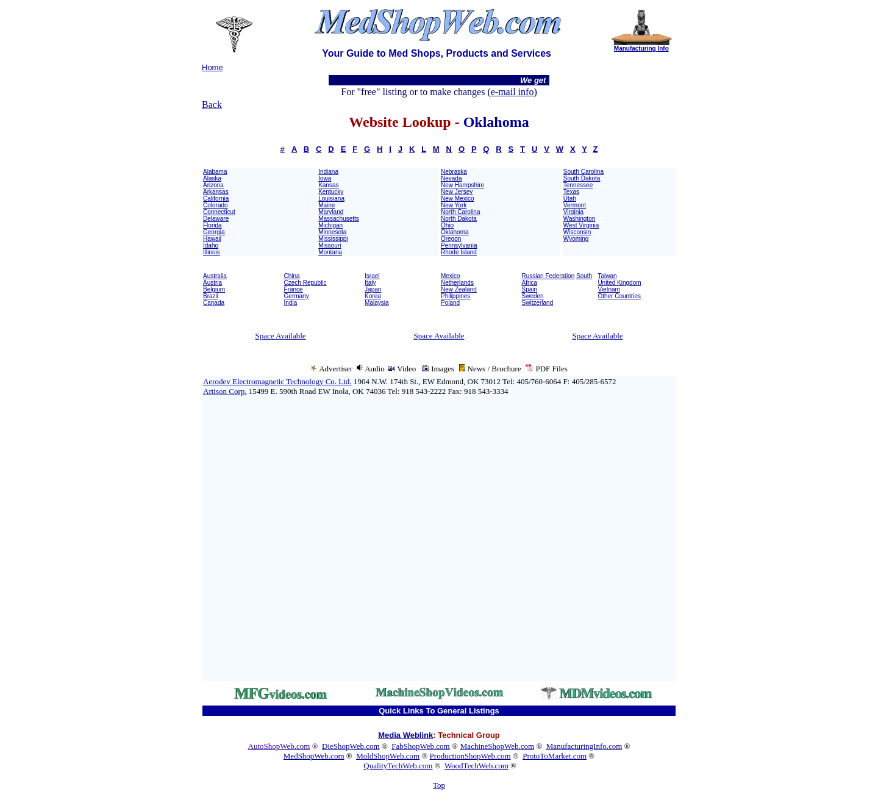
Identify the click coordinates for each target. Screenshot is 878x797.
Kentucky (330, 191)
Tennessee (578, 185)
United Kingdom (619, 282)
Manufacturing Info (641, 48)
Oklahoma (455, 232)
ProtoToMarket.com (555, 755)
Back (212, 104)
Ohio (447, 225)
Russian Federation (548, 276)
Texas (571, 191)
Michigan (330, 225)
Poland (450, 302)
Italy (370, 282)
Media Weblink (405, 735)
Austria (212, 282)
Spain (530, 289)
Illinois (211, 252)
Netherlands (457, 282)
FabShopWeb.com (420, 746)
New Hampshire (462, 185)
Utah (569, 198)
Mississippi (333, 238)
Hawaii (212, 238)
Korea (373, 296)
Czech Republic (305, 282)
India (291, 302)
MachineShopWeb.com (497, 746)
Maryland (330, 212)
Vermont (574, 205)
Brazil (210, 296)
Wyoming (576, 238)
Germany (296, 296)
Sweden (533, 296)
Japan (373, 289)
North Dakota (459, 218)
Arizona (213, 185)
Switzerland (538, 302)
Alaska (212, 178)
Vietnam (609, 289)
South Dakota (582, 178)
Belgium (214, 289)
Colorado (215, 205)
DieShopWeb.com (351, 746)
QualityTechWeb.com (397, 765)
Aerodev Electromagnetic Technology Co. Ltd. (277, 381)
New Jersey (457, 191)
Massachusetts (338, 218)
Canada (213, 302)
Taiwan (607, 276)
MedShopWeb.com (314, 755)
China (292, 276)
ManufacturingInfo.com (584, 746)
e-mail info (512, 92)
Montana (330, 252)
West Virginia (581, 225)
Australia (215, 276)
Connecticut (219, 212)
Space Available (280, 335)
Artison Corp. (225, 391)
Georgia (214, 232)
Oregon (451, 238)
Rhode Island (459, 252)
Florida (212, 225)
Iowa (324, 178)
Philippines (455, 296)
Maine (326, 205)
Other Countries (619, 296)
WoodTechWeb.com (476, 765)
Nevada (451, 178)
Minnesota (332, 232)
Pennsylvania (459, 245)
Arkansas (216, 191)
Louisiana (331, 198)
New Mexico (457, 198)
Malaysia (376, 302)
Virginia (573, 212)
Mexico (450, 276)
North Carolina (460, 212)
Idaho (210, 245)
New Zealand (459, 289)
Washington (579, 218)
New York (453, 205)
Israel (372, 276)
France (293, 289)
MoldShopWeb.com (387, 755)
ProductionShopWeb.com (470, 755)
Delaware (216, 218)
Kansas (328, 185)
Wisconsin (577, 232)
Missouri (329, 245)
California (216, 198)
